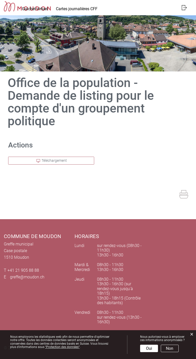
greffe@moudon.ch (27, 277)
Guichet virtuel (35, 8)
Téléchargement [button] (51, 160)
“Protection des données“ (62, 347)
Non (169, 348)
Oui (149, 348)
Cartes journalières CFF (76, 8)
